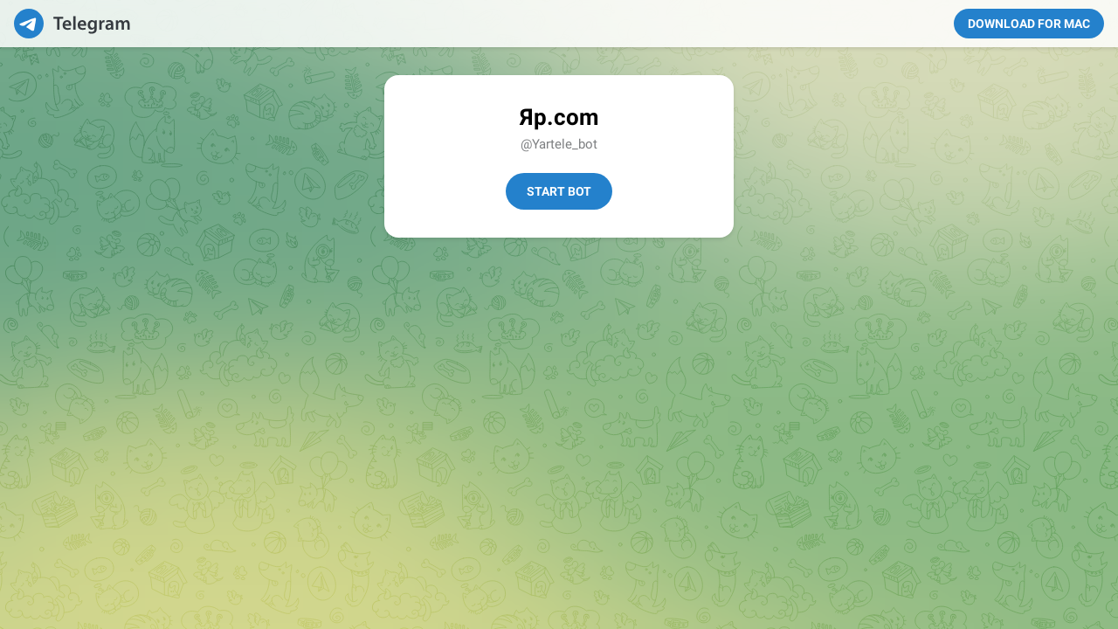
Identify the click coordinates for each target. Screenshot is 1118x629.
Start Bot (559, 191)
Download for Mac (1029, 24)
